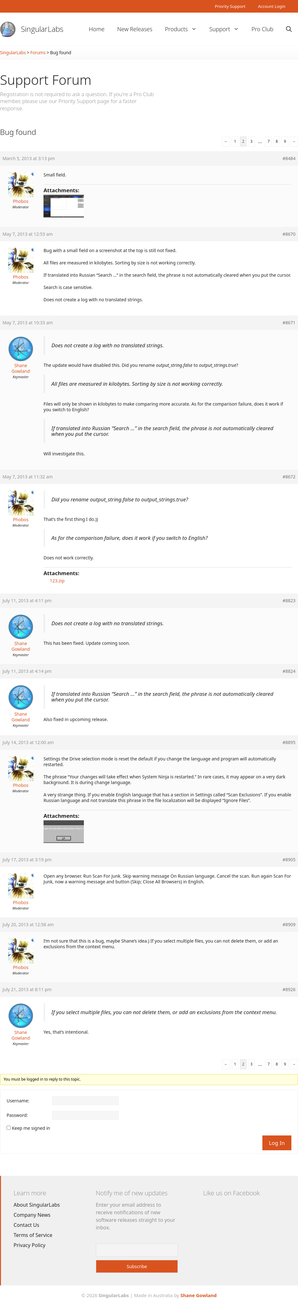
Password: (17, 1115)
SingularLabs (42, 29)
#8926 (289, 989)
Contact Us (26, 1224)
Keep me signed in (31, 1128)
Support (227, 29)
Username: (18, 1101)
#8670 (289, 234)
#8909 (289, 924)
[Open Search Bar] (289, 29)
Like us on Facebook (231, 1193)
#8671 (289, 323)
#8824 (289, 671)
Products (184, 29)
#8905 (289, 860)
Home (97, 29)
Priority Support (230, 6)
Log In (277, 1142)
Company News (32, 1214)
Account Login (271, 6)
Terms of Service (33, 1235)
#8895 (289, 742)
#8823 (289, 600)
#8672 (289, 477)
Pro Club (262, 29)
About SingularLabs (37, 1204)
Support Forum (45, 80)
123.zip (57, 581)
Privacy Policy (29, 1245)
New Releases (134, 29)
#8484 (289, 158)
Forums (37, 52)
